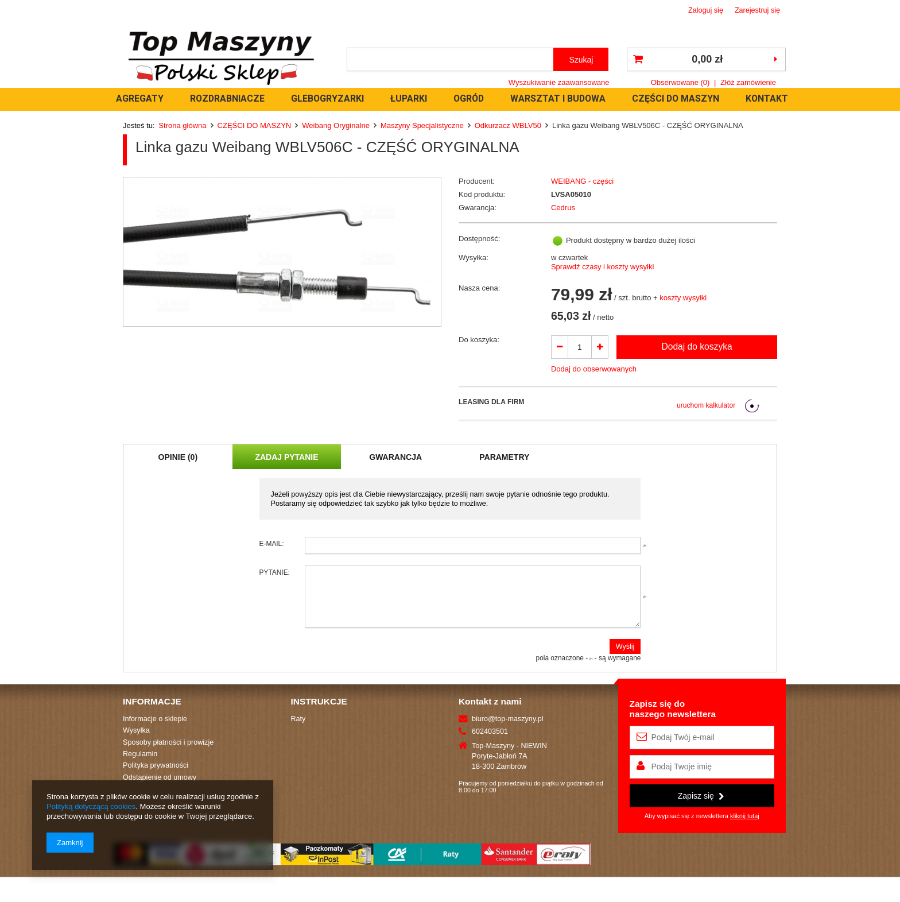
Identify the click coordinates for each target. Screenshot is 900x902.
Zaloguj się (705, 10)
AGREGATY (140, 98)
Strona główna (182, 125)
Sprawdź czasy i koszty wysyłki (602, 266)
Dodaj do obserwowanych (594, 369)
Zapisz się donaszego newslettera (673, 719)
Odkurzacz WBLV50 (508, 125)
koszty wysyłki (683, 297)
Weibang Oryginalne (336, 125)
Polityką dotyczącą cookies (90, 806)
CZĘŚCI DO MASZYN (675, 98)
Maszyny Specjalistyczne (422, 125)
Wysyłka (136, 741)
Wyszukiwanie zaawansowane (559, 82)
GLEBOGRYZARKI (327, 98)
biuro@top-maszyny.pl (508, 729)
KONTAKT (767, 98)
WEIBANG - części (582, 181)
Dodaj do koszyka (696, 346)
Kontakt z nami (490, 712)
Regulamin (140, 764)
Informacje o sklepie (155, 729)
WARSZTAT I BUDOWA (558, 98)
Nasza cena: (479, 288)
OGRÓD (468, 98)
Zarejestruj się (757, 10)
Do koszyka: (479, 339)
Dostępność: (479, 238)
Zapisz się (701, 806)
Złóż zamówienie (748, 82)
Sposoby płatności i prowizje (168, 753)
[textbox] (450, 59)
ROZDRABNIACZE (227, 98)
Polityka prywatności (155, 776)
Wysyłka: (473, 257)
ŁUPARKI (408, 98)
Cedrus (563, 207)
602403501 (490, 742)
